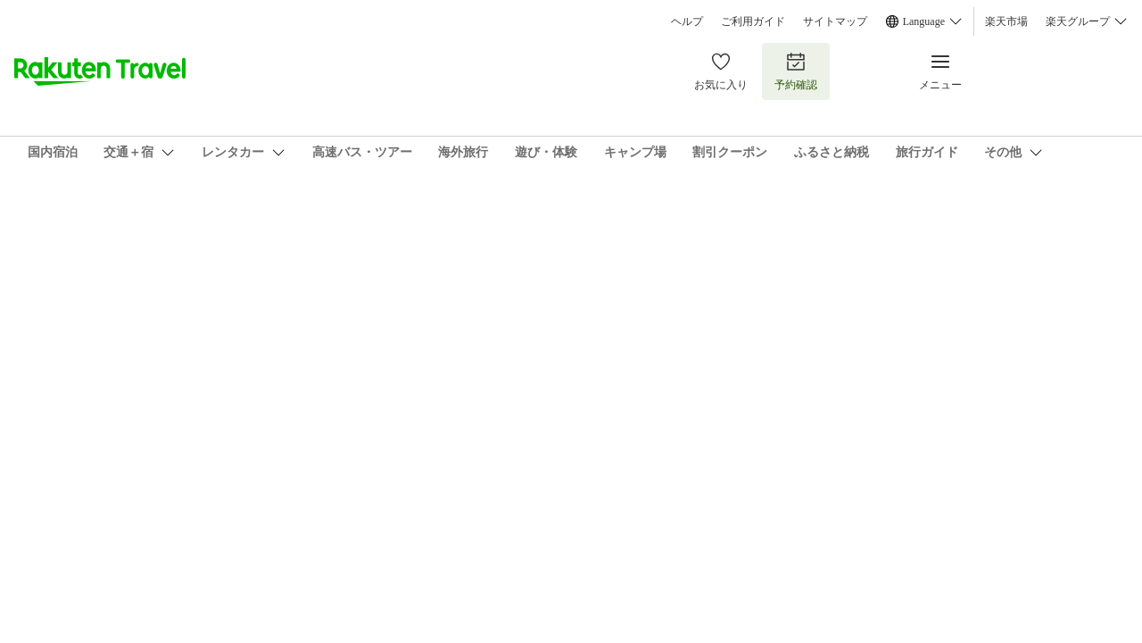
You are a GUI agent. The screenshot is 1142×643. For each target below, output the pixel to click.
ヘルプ (687, 21)
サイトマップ (835, 21)
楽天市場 (1006, 21)
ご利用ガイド (753, 21)
